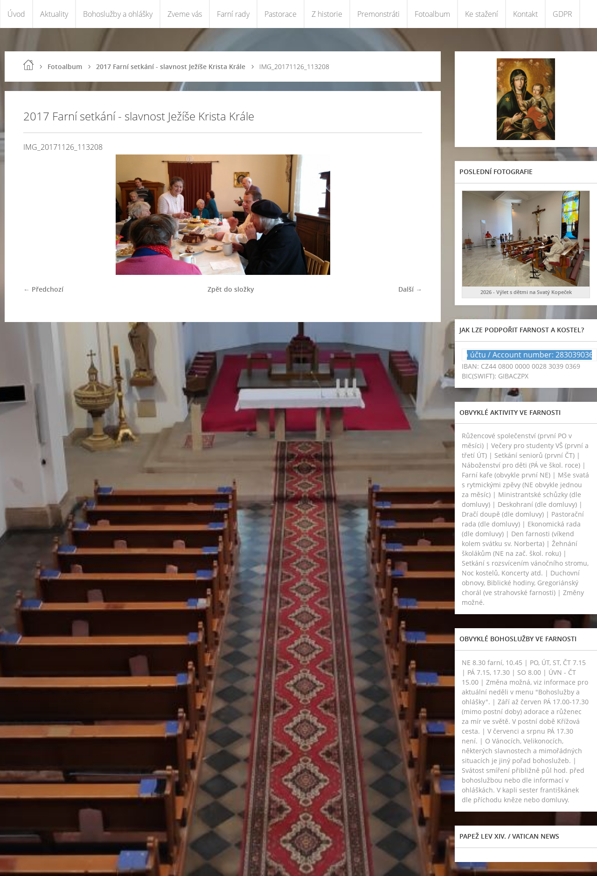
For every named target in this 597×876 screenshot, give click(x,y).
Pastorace (280, 14)
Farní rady (233, 14)
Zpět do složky (231, 289)
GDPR (562, 14)
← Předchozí (43, 289)
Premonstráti (378, 14)
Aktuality (54, 14)
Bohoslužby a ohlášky (118, 14)
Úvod (16, 14)
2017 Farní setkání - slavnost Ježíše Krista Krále (170, 66)
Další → (410, 289)
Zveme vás (184, 14)
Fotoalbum (432, 14)
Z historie (327, 14)
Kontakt (525, 14)
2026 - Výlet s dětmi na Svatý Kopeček (526, 291)
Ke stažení (481, 14)
